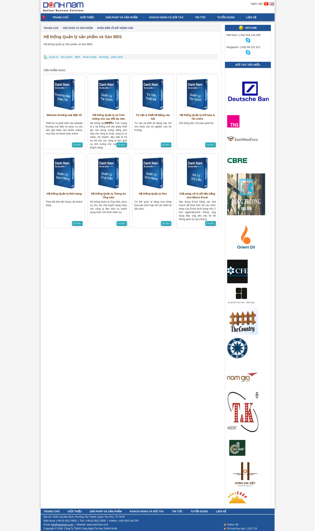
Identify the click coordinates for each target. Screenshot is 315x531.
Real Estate (90, 56)
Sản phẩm (67, 56)
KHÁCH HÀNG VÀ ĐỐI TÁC (166, 17)
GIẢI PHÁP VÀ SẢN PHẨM (121, 17)
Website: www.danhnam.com (92, 524)
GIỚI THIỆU (87, 17)
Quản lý (53, 56)
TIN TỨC (200, 17)
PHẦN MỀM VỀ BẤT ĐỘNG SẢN (115, 28)
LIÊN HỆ (251, 17)
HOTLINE (251, 27)
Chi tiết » (77, 144)
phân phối (117, 56)
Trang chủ (51, 28)
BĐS (77, 56)
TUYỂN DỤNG (226, 17)
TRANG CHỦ (61, 17)
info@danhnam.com (62, 524)
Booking (104, 56)
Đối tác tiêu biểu (248, 64)
